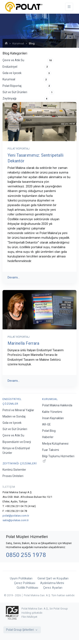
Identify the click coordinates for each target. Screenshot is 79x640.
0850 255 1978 (26, 554)
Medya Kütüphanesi (55, 443)
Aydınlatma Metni (52, 583)
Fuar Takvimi (50, 450)
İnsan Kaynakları (53, 418)
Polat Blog (49, 430)
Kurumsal (18, 43)
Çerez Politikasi (24, 583)
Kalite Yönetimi (52, 411)
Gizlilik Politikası (27, 588)
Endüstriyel (26, 67)
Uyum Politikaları (21, 578)
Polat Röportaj (27, 86)
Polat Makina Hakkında (57, 405)
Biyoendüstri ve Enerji (17, 442)
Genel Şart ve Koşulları (52, 578)
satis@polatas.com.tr (16, 520)
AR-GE (46, 424)
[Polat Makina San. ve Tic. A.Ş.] (24, 7)
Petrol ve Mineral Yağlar (18, 410)
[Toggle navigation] (69, 7)
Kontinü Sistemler (14, 469)
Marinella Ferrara (23, 343)
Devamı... (14, 277)
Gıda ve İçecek (27, 73)
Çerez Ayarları (52, 588)
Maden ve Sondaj (14, 416)
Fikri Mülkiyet (29, 616)
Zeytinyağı (26, 98)
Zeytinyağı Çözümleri (20, 463)
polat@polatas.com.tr (16, 515)
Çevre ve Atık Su (28, 60)
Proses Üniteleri (13, 476)
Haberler (48, 437)
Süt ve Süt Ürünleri (28, 92)
